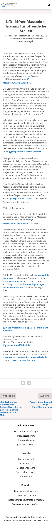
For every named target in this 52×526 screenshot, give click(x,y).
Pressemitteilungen (33, 38)
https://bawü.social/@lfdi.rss (26, 151)
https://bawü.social (22, 198)
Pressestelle (24, 35)
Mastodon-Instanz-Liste (21, 281)
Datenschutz (15, 38)
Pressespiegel (26, 41)
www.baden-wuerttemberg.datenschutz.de (25, 357)
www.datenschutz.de (24, 360)
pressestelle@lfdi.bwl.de (17, 345)
